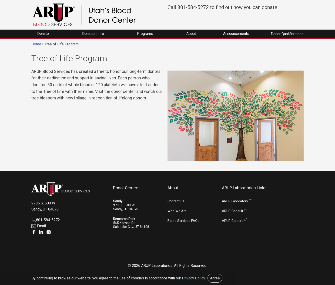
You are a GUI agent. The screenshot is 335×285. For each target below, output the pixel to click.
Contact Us (176, 201)
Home (36, 44)
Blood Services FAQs (183, 221)
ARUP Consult (232, 211)
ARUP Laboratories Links (244, 188)
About (173, 188)
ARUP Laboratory (235, 201)
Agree (215, 278)
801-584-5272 (45, 220)
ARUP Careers (232, 221)
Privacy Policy (193, 278)
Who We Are (177, 211)
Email (38, 226)
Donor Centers (126, 188)
